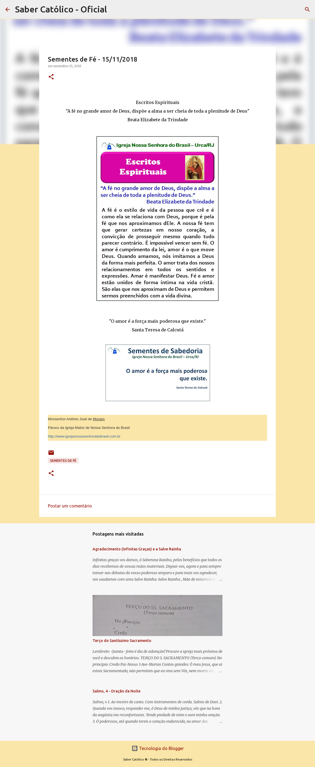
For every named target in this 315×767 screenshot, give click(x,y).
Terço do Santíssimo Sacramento (122, 640)
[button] (51, 77)
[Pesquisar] (307, 9)
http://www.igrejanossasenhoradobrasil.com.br (84, 436)
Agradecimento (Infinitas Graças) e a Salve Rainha (137, 549)
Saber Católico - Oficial (61, 9)
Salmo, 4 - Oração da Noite (116, 691)
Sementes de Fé (63, 460)
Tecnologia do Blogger (158, 748)
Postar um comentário (70, 505)
